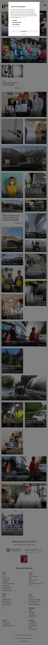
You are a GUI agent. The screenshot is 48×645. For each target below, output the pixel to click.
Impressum (24, 34)
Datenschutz (23, 17)
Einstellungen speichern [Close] (16, 26)
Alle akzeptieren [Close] (24, 31)
